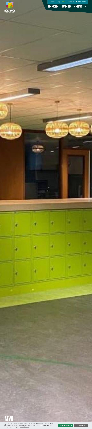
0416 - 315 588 (82, 2)
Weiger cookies (80, 425)
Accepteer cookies (65, 425)
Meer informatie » (24, 427)
